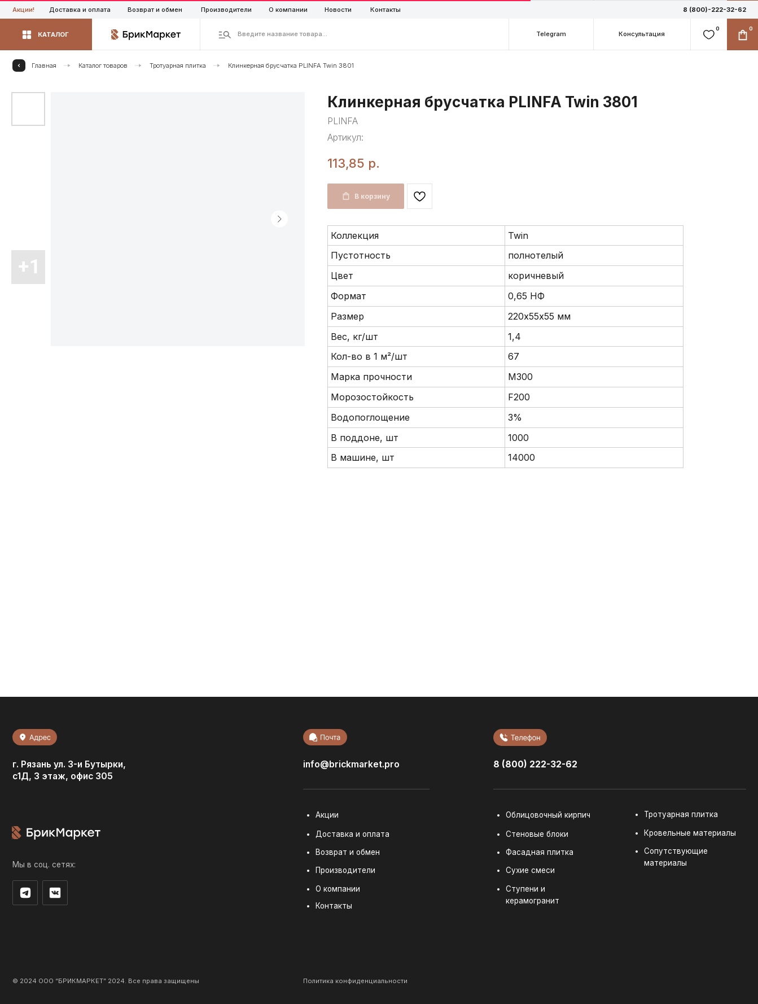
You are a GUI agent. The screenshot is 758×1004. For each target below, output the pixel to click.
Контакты (385, 10)
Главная (44, 65)
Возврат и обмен (155, 10)
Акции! (23, 10)
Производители (226, 10)
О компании (288, 10)
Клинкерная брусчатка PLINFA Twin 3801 (291, 65)
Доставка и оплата (80, 10)
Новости (338, 10)
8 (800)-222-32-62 (714, 10)
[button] (46, 34)
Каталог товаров (103, 65)
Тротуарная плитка (178, 65)
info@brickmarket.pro (351, 764)
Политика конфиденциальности (355, 981)
